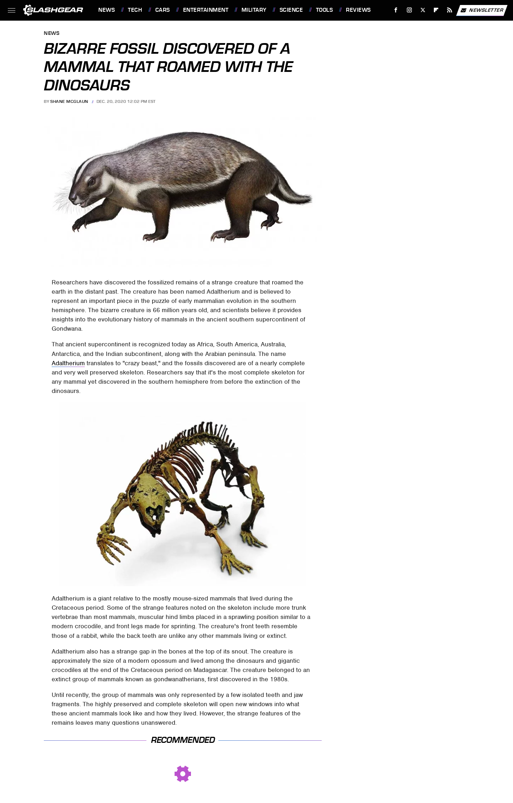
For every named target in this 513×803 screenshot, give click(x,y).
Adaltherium (68, 363)
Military (254, 10)
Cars (162, 10)
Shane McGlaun (69, 101)
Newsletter (481, 10)
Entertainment (206, 10)
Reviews (358, 10)
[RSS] (450, 10)
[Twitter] (423, 10)
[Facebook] (396, 10)
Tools (324, 10)
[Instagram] (409, 10)
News (106, 10)
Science (291, 10)
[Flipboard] (436, 10)
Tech (135, 10)
